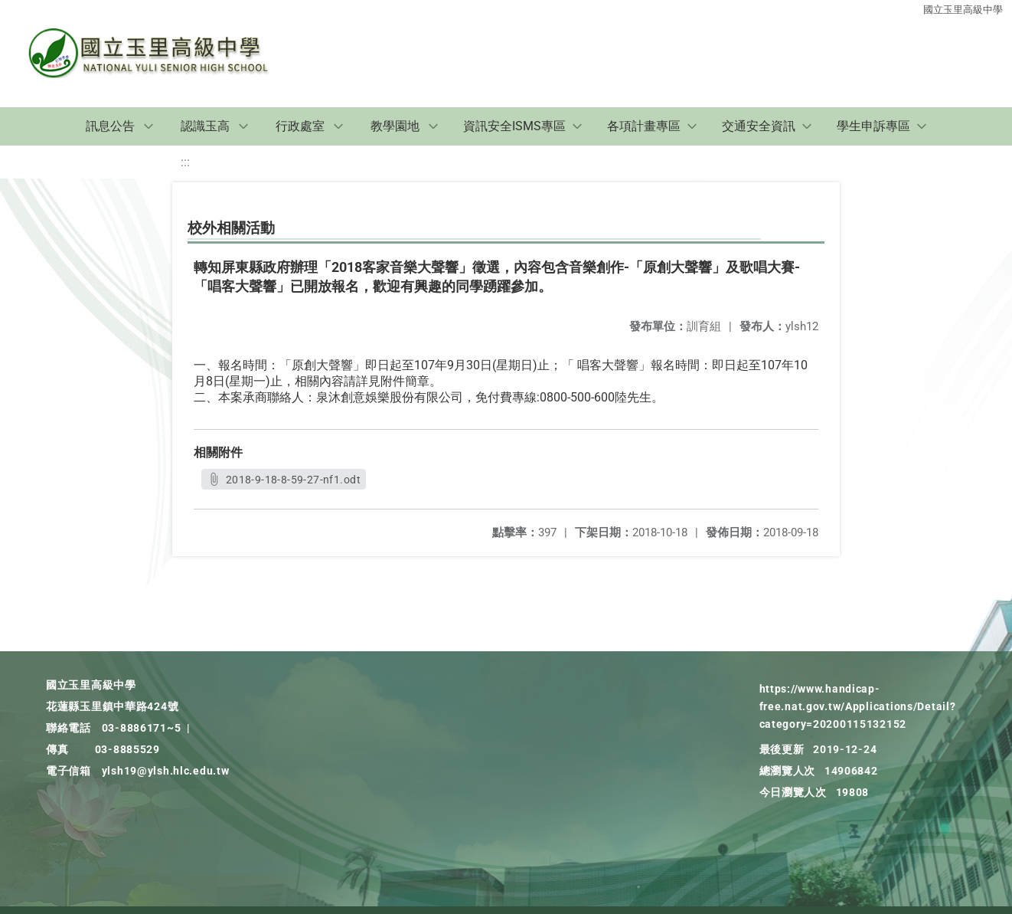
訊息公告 (110, 126)
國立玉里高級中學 (963, 9)
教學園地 (395, 126)
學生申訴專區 (873, 126)
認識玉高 (205, 126)
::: (185, 162)
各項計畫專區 (644, 126)
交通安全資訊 (758, 126)
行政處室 (300, 126)
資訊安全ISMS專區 (514, 126)
